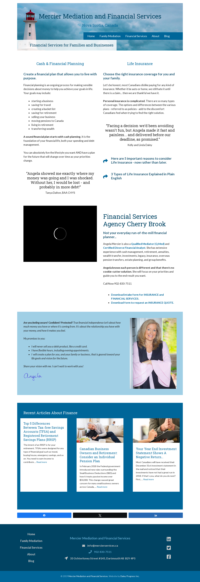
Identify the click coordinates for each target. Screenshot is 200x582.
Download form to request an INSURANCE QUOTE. (142, 302)
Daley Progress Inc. (129, 576)
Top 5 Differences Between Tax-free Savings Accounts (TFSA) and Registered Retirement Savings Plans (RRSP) (43, 431)
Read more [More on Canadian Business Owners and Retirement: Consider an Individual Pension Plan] (102, 486)
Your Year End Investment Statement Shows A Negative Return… (156, 453)
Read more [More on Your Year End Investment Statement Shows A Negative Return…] (148, 479)
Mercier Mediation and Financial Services (88, 576)
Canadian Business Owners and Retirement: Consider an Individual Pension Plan (98, 455)
